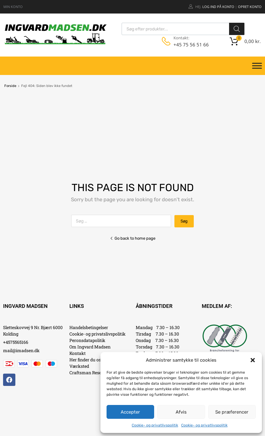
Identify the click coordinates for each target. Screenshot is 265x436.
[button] (253, 360)
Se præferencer (231, 412)
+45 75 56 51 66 (188, 44)
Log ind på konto (218, 6)
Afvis (181, 412)
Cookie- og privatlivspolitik (155, 425)
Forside (10, 86)
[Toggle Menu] (257, 66)
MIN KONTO (13, 6)
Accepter (130, 412)
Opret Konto (250, 6)
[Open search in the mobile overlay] (183, 29)
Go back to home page (132, 238)
